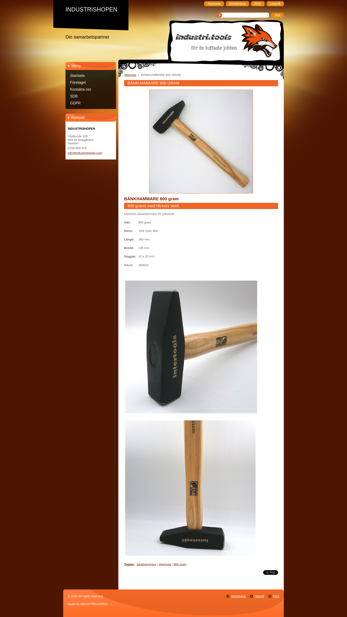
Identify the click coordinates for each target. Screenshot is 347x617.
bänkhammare (146, 564)
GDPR (75, 103)
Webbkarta (238, 596)
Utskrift (259, 596)
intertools (165, 564)
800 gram (180, 564)
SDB (74, 96)
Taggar (129, 564)
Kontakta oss (80, 89)
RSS (276, 596)
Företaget (78, 82)
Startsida (77, 76)
